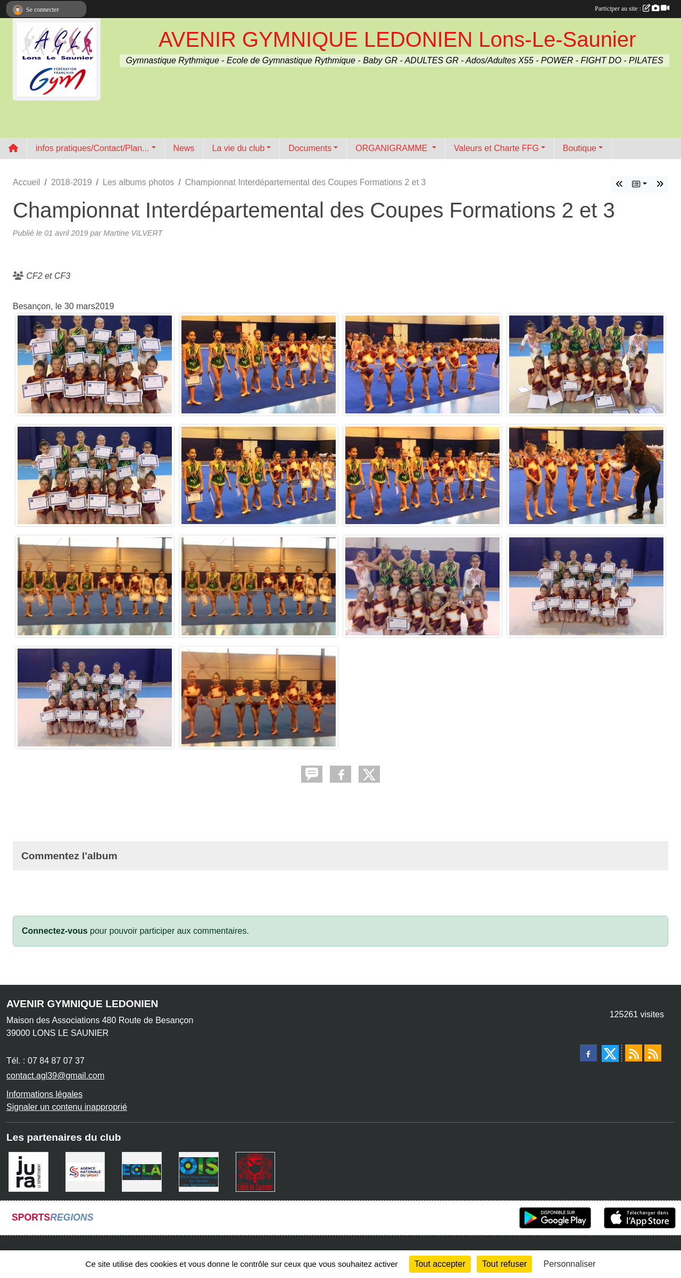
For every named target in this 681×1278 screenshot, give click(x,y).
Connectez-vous (55, 930)
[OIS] (199, 1170)
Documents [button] (309, 148)
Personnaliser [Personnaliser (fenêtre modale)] (570, 1263)
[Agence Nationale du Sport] (85, 1170)
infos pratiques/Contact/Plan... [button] (92, 148)
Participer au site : (632, 8)
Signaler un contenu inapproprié (66, 1106)
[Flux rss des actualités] (633, 1052)
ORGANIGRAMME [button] (392, 148)
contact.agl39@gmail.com (55, 1075)
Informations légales (44, 1094)
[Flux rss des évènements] (652, 1052)
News (184, 148)
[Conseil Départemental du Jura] (28, 1170)
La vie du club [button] (238, 148)
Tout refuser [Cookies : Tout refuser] (504, 1263)
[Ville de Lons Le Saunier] (256, 1170)
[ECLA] (142, 1170)
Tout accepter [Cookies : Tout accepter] (440, 1263)
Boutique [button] (579, 148)
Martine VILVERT (132, 233)
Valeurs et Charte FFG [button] (496, 148)
